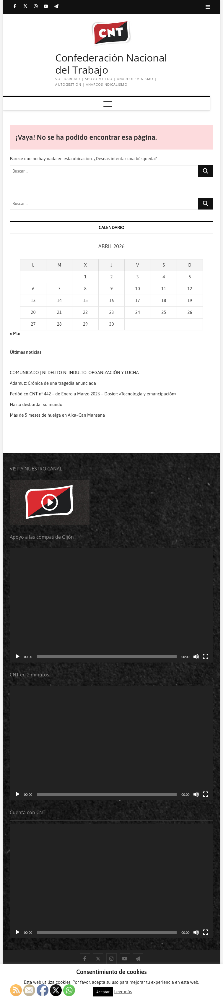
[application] (111, 605)
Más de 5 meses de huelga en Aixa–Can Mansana (57, 415)
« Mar (15, 333)
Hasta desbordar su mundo (36, 404)
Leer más (123, 991)
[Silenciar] (196, 657)
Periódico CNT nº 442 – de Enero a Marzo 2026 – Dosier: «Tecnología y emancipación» (93, 393)
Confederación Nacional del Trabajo (111, 64)
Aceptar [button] (103, 992)
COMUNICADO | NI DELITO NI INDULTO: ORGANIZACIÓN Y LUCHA (74, 372)
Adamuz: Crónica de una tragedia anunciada (53, 383)
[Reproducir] (17, 657)
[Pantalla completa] (206, 657)
